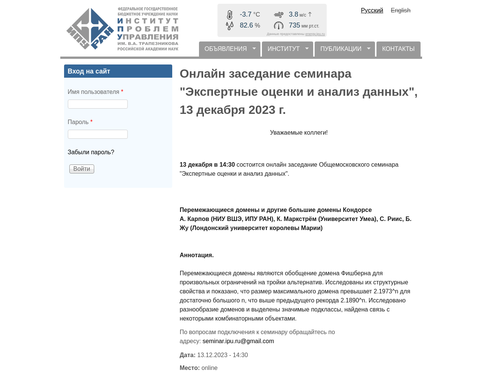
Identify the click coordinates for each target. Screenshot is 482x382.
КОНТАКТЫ (398, 49)
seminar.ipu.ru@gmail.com (238, 341)
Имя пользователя (96, 92)
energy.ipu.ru (315, 34)
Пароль (80, 122)
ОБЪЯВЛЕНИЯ (227, 51)
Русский (372, 10)
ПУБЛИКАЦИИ (342, 51)
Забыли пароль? (91, 152)
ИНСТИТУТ (285, 51)
